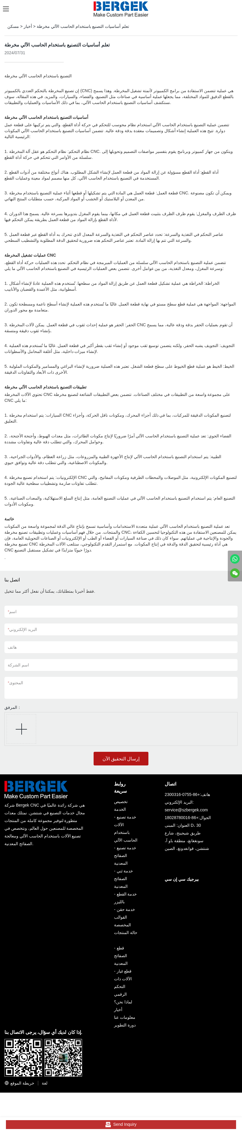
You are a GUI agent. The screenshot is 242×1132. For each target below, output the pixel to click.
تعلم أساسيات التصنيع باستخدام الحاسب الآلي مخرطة (83, 26)
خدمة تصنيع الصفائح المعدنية (125, 855)
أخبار (28, 26)
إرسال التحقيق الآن (121, 758)
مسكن (13, 26)
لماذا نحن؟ (123, 1002)
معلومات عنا (124, 1017)
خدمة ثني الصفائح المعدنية (123, 879)
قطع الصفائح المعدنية (121, 956)
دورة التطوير (125, 1025)
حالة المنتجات (125, 932)
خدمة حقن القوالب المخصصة (124, 917)
